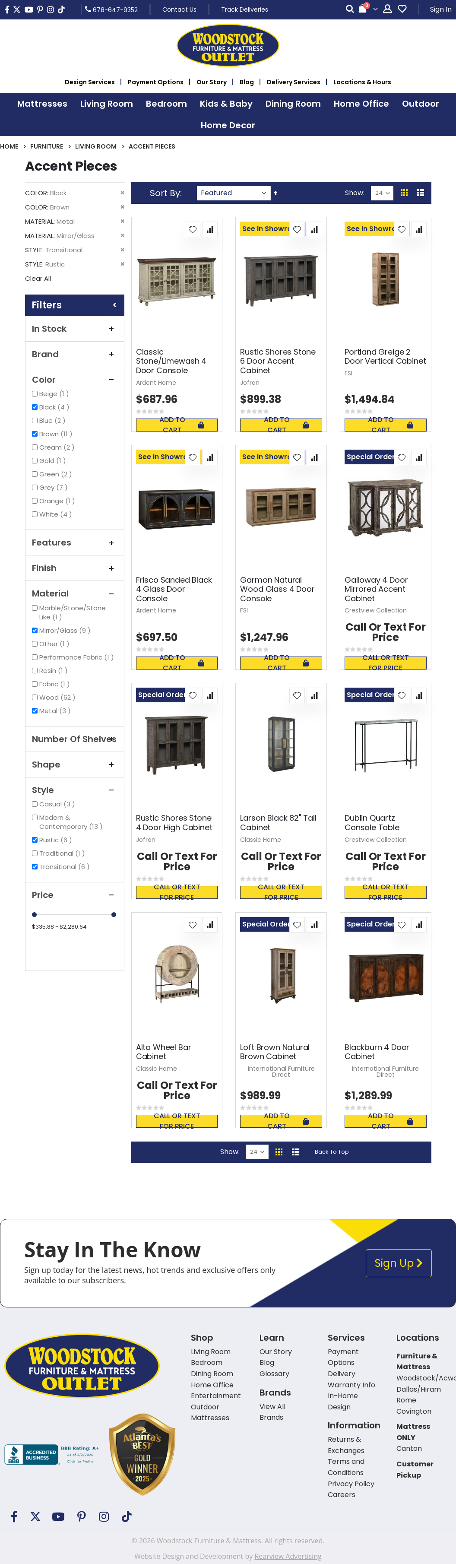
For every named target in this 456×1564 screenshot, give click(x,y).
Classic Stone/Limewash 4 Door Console (171, 361)
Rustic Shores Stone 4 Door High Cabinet (174, 822)
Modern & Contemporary (78, 822)
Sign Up (399, 1263)
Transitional (65, 866)
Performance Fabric (77, 657)
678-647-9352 (111, 9)
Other (55, 643)
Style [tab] (74, 790)
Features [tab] (74, 542)
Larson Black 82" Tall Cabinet (278, 822)
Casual (58, 804)
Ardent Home (156, 382)
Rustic (56, 839)
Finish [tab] (74, 568)
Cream (58, 447)
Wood (58, 697)
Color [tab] (74, 380)
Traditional (63, 853)
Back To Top (332, 1152)
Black (55, 407)
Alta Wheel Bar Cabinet (163, 1052)
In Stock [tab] (74, 329)
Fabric (55, 683)
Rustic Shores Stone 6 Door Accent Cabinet (278, 361)
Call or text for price (385, 663)
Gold (53, 460)
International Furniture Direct (281, 1071)
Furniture (46, 146)
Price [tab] (74, 895)
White (56, 514)
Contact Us (179, 9)
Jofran (250, 382)
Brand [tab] (74, 354)
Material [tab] (74, 593)
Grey (54, 487)
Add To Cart (181, 425)
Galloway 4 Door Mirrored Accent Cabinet (376, 589)
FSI (348, 373)
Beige (55, 393)
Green (56, 474)
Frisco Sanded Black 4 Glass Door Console (174, 589)
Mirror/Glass (66, 630)
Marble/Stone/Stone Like (72, 612)
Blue (53, 420)
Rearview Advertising (287, 1556)
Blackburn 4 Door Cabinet (377, 1052)
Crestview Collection (376, 610)
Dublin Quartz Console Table (372, 822)
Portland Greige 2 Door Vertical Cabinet (385, 356)
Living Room (96, 146)
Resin (54, 670)
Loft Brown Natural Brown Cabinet (275, 1052)
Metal (56, 710)
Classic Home (260, 839)
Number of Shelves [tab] (74, 739)
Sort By (165, 193)
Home (9, 146)
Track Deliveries (244, 9)
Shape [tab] (74, 764)
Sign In (441, 9)
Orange (58, 500)
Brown (57, 433)
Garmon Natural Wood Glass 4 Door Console (277, 589)
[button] (192, 229)
